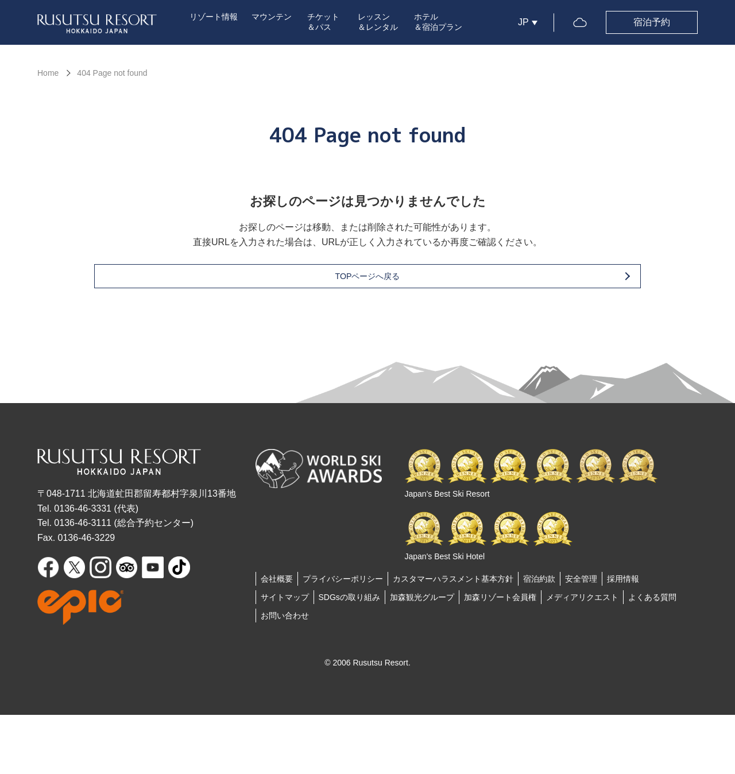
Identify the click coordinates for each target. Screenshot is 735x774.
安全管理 (581, 582)
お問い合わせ (285, 619)
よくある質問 (652, 601)
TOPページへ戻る (386, 280)
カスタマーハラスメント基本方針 (453, 582)
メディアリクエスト (582, 601)
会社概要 (277, 582)
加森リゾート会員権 (500, 601)
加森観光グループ (422, 601)
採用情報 (623, 582)
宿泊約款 (539, 582)
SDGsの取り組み (349, 601)
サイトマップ (285, 601)
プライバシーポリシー (343, 582)
